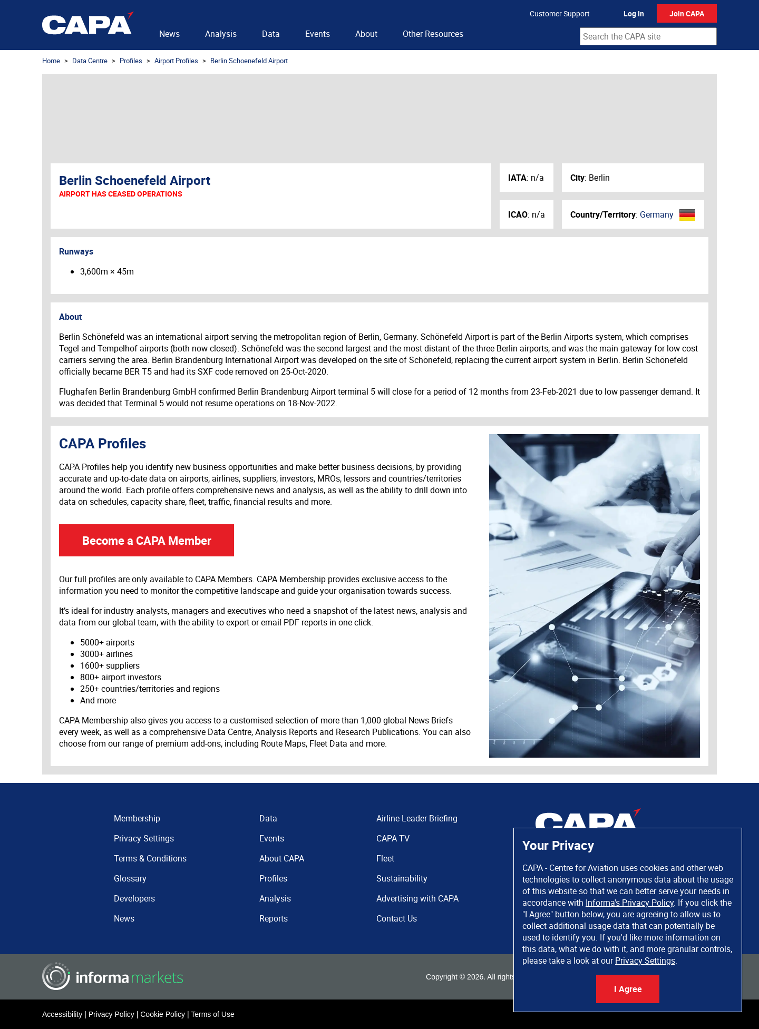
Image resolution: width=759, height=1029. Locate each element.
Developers (134, 898)
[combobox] (648, 36)
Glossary (130, 878)
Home (51, 60)
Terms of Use (212, 1014)
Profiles (131, 60)
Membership (137, 818)
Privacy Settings (645, 960)
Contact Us (396, 918)
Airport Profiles (176, 60)
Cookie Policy (162, 1014)
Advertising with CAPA (417, 898)
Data (271, 34)
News (169, 34)
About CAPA (281, 858)
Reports (273, 918)
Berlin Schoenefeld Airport (249, 60)
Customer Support (560, 13)
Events (317, 34)
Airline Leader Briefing (417, 818)
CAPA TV (393, 838)
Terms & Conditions (150, 858)
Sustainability (401, 878)
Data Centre (90, 60)
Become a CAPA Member (146, 540)
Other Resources (433, 34)
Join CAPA (686, 13)
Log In (634, 13)
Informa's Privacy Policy (630, 902)
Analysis (221, 34)
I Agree (628, 989)
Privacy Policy (111, 1014)
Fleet (385, 858)
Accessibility (62, 1014)
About (366, 34)
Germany (657, 214)
